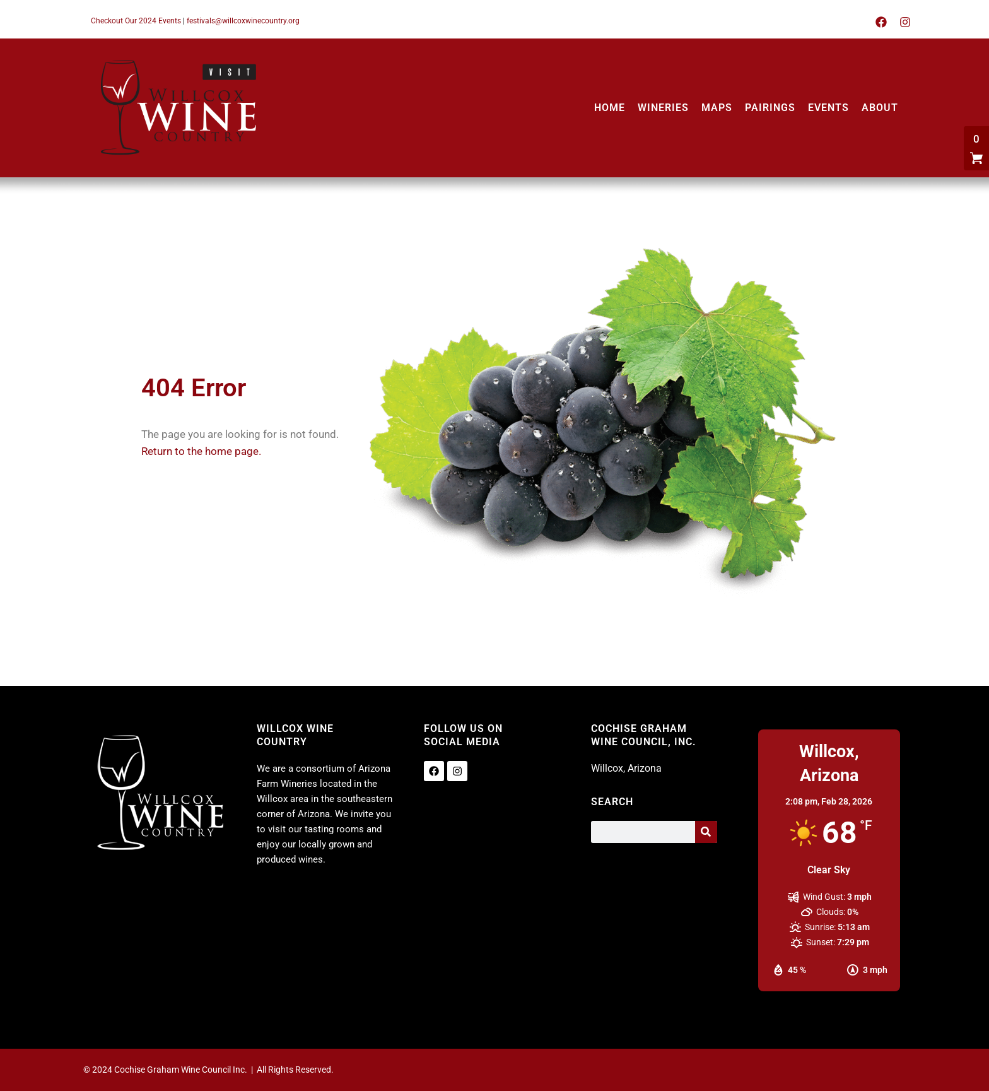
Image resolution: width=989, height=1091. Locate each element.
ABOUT (880, 108)
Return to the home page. (201, 451)
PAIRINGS (770, 108)
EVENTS (828, 108)
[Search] (706, 832)
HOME (609, 108)
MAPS (716, 108)
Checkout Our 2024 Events (136, 20)
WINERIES (663, 108)
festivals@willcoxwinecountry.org (243, 20)
